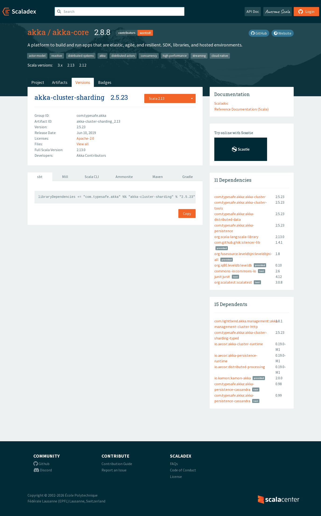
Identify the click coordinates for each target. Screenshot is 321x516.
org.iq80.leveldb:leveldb (233, 265)
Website (282, 33)
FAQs (174, 463)
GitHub (259, 33)
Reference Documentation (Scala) (241, 109)
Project (37, 82)
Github (41, 463)
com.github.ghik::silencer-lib (237, 242)
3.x (60, 65)
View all (83, 144)
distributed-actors (123, 56)
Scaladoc (221, 103)
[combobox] (170, 98)
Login (306, 11)
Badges (104, 82)
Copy (187, 213)
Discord (42, 470)
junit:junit (222, 276)
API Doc (253, 11)
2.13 (70, 65)
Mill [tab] (65, 176)
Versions (82, 82)
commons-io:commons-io (235, 271)
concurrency (149, 56)
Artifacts (59, 82)
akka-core (71, 32)
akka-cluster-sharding (69, 97)
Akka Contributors (91, 155)
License (176, 476)
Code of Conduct (183, 470)
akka (37, 32)
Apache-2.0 (85, 138)
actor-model (37, 56)
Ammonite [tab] (124, 176)
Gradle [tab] (187, 176)
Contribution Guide (117, 463)
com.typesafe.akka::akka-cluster (239, 196)
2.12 (82, 65)
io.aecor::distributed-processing (239, 366)
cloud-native (220, 56)
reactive (56, 56)
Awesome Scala (277, 11)
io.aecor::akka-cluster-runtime (238, 344)
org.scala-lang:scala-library (236, 236)
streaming (199, 56)
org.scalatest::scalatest (233, 282)
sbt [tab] (39, 176)
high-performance (175, 56)
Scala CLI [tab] (92, 176)
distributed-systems (81, 56)
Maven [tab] (157, 176)
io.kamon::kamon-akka (232, 378)
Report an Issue (114, 470)
